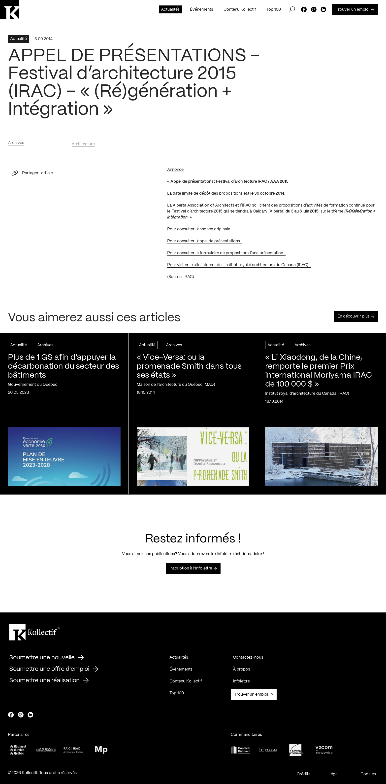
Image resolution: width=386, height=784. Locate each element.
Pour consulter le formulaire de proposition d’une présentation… (226, 255)
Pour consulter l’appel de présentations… (204, 243)
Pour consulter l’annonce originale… (200, 231)
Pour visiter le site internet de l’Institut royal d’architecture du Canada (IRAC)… (239, 267)
